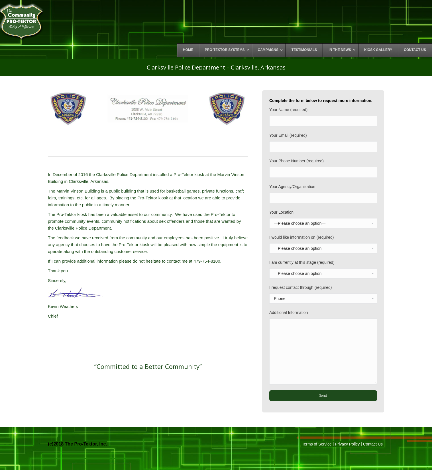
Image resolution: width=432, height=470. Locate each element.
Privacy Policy (347, 444)
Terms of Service (317, 444)
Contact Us (373, 444)
